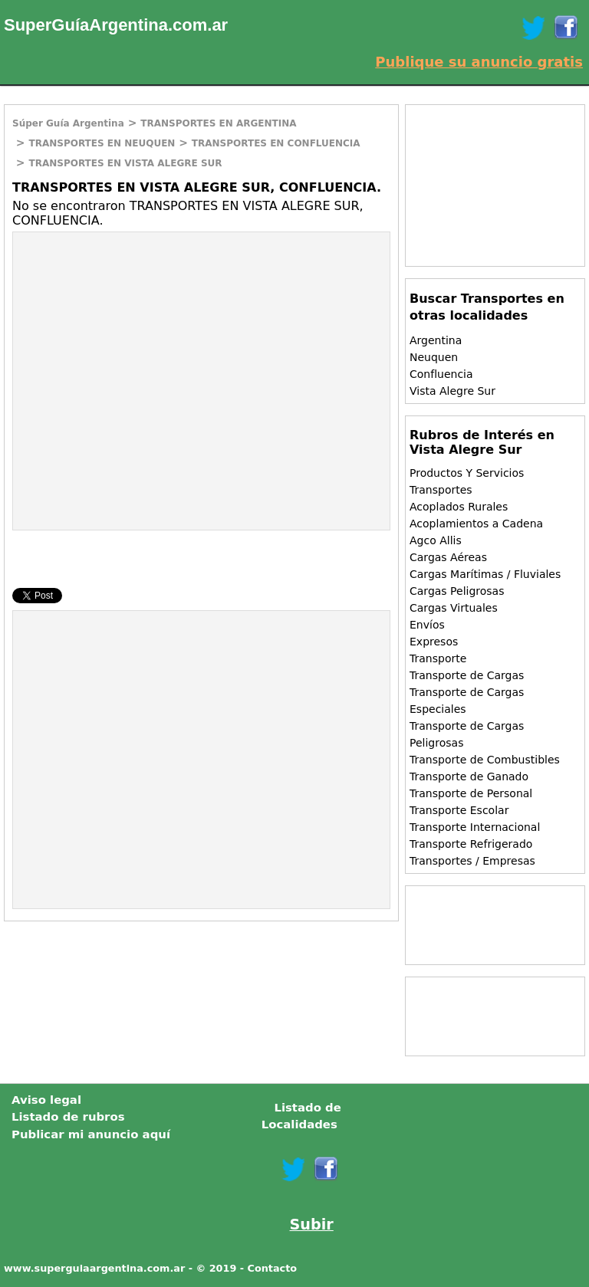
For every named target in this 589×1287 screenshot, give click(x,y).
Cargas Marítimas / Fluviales (485, 574)
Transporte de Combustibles (485, 759)
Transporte (438, 658)
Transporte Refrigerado (471, 844)
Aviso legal (46, 1100)
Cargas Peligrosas (457, 591)
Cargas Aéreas (448, 557)
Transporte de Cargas (467, 675)
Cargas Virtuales (454, 608)
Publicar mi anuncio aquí (91, 1134)
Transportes (441, 490)
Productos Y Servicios (467, 473)
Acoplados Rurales (459, 507)
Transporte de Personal (471, 793)
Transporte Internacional (475, 827)
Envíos (427, 625)
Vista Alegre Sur (452, 391)
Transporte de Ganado (469, 776)
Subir (312, 1224)
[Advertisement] (142, 343)
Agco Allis (436, 540)
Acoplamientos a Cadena (476, 523)
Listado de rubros (68, 1117)
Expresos (434, 641)
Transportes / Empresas (472, 861)
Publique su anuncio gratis (479, 62)
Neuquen (434, 357)
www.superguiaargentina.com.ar (94, 1268)
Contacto (273, 1268)
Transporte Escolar (459, 810)
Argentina (436, 340)
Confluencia (441, 374)
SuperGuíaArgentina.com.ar (116, 24)
